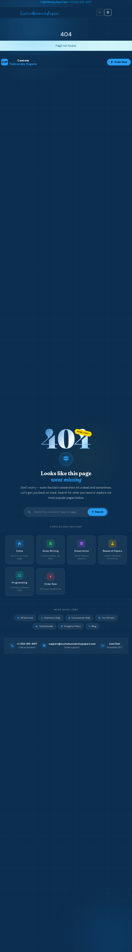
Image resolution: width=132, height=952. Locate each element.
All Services (25, 617)
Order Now (119, 62)
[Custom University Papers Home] (19, 62)
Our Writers (106, 617)
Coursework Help (79, 617)
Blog (92, 626)
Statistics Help (50, 617)
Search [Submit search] (97, 511)
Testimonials (44, 626)
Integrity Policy (71, 626)
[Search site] (60, 512)
